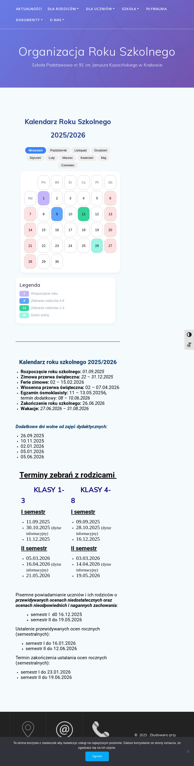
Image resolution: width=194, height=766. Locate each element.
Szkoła (129, 8)
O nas (55, 20)
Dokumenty (28, 20)
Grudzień (100, 150)
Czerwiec (68, 165)
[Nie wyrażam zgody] (188, 751)
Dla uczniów (99, 8)
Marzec (67, 158)
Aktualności (29, 8)
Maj (103, 158)
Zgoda (97, 756)
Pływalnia (156, 8)
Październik (58, 150)
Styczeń (35, 158)
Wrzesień (35, 150)
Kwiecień (87, 158)
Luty (52, 158)
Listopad (81, 150)
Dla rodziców (62, 8)
